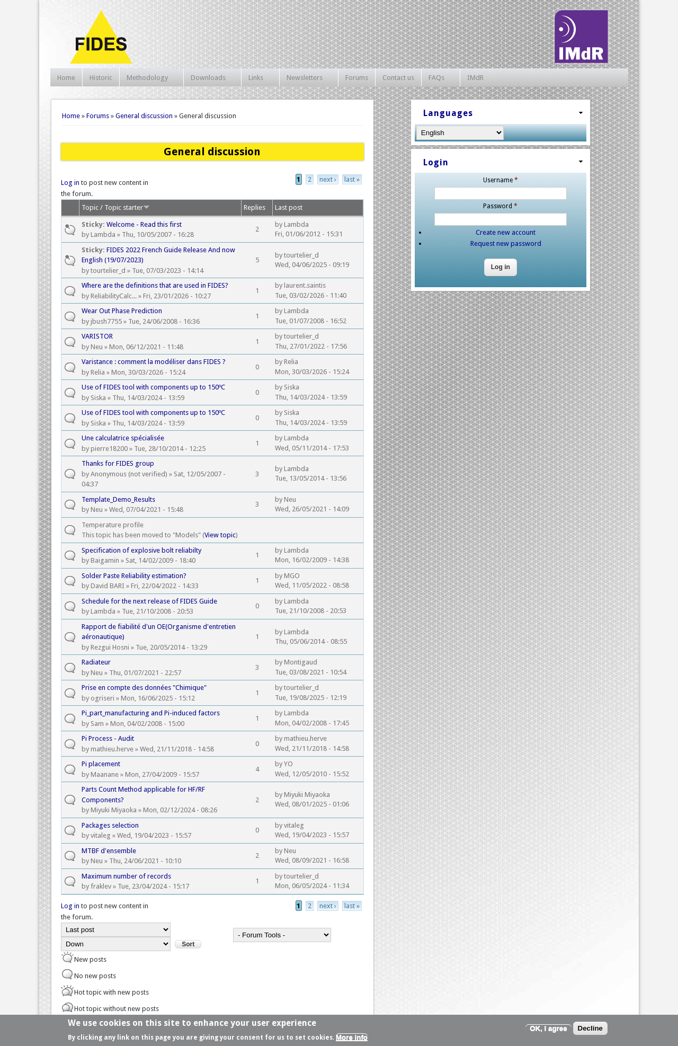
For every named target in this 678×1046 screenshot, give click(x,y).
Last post (288, 207)
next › (327, 179)
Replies (254, 207)
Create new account (506, 232)
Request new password (505, 243)
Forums (356, 78)
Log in (70, 183)
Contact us (398, 78)
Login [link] (436, 162)
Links (257, 78)
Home (66, 78)
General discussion (144, 116)
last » (352, 179)
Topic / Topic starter (116, 207)
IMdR (475, 78)
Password (500, 206)
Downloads (209, 78)
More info (352, 1037)
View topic (220, 535)
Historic (101, 78)
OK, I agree (548, 1028)
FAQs (438, 78)
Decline (590, 1028)
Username (500, 180)
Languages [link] (448, 113)
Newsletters (306, 78)
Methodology (149, 78)
